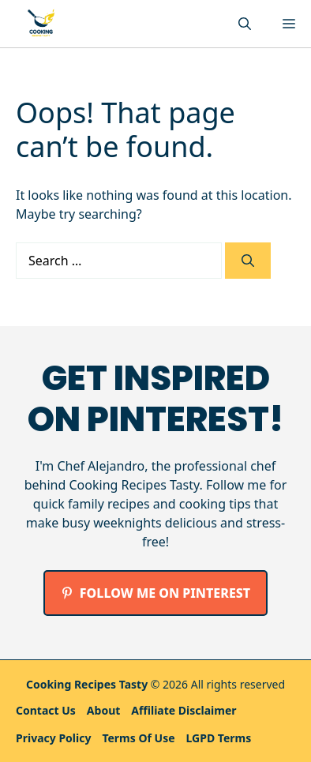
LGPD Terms (219, 737)
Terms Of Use (138, 737)
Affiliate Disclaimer (183, 710)
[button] (245, 23)
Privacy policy (53, 737)
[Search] (248, 260)
